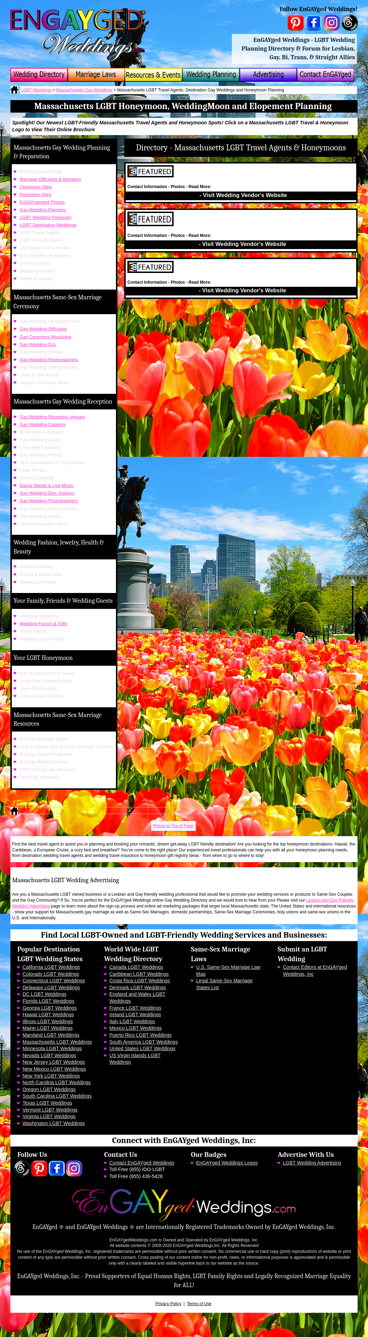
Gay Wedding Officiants (43, 328)
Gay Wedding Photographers (49, 359)
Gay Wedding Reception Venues (52, 416)
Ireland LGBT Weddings (135, 1014)
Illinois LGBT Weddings (48, 1021)
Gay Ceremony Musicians (46, 336)
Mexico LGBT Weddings (135, 1028)
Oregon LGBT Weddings (49, 1089)
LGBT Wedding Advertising (312, 1163)
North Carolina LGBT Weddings (57, 1082)
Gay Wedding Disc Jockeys (47, 493)
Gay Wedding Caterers (43, 424)
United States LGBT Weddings (142, 1048)
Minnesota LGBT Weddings (52, 1048)
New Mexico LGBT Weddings (54, 1069)
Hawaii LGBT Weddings (48, 1014)
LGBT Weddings (37, 90)
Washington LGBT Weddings (54, 1123)
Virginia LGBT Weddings (49, 1116)
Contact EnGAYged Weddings (141, 1163)
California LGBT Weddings (51, 967)
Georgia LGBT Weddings (50, 1008)
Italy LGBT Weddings (132, 1021)
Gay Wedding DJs (38, 344)
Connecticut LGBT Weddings (54, 980)
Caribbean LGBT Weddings (139, 974)
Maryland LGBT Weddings (51, 1035)
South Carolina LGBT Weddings (57, 1096)
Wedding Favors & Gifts (43, 623)
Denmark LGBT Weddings (137, 987)
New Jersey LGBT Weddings (54, 1062)
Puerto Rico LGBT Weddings (140, 1035)
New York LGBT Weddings (51, 1076)
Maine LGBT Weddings (48, 1028)
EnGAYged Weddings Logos (227, 1163)
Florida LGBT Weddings (48, 1001)
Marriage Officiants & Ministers (50, 179)
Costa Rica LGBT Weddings (139, 980)
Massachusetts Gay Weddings (84, 90)
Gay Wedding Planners (43, 209)
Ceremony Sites (36, 186)
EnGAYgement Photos (42, 202)
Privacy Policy (169, 1303)
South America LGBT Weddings (143, 1042)
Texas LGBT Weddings (47, 1103)
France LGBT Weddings (135, 1008)
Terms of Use (199, 1303)
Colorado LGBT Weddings (51, 974)
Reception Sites (35, 194)
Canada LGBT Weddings (136, 967)
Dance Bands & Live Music (47, 485)
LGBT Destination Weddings (48, 225)
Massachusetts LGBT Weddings (57, 1042)
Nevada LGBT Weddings (49, 1055)
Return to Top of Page (173, 825)
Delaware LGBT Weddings (51, 987)
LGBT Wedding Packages (46, 217)
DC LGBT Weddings (44, 994)
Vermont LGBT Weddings (50, 1110)
